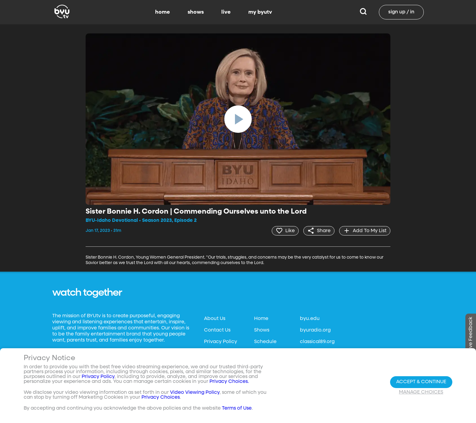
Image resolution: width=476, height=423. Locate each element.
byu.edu (310, 318)
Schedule (265, 341)
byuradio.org (315, 330)
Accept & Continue (421, 382)
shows (196, 12)
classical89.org (317, 341)
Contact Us (217, 330)
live (226, 12)
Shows (261, 330)
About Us (214, 318)
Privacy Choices (160, 397)
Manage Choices (421, 392)
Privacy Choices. (229, 381)
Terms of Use (237, 408)
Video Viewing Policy (194, 392)
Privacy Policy (220, 341)
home (162, 12)
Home (261, 318)
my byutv (260, 12)
